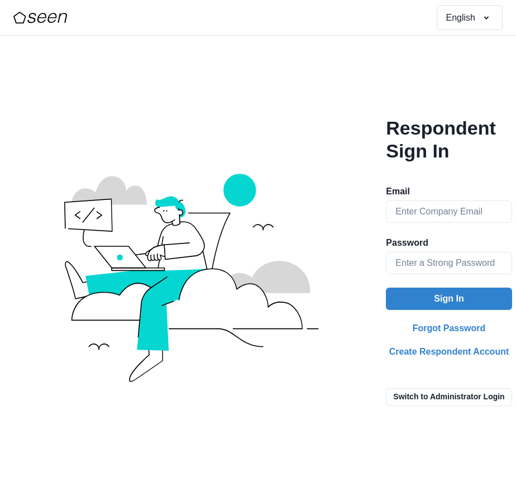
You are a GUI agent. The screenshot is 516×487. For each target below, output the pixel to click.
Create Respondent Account (449, 351)
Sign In (449, 298)
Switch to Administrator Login (448, 396)
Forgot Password (449, 328)
